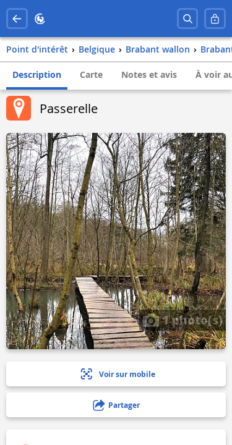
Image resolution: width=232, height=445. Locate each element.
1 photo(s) (182, 319)
